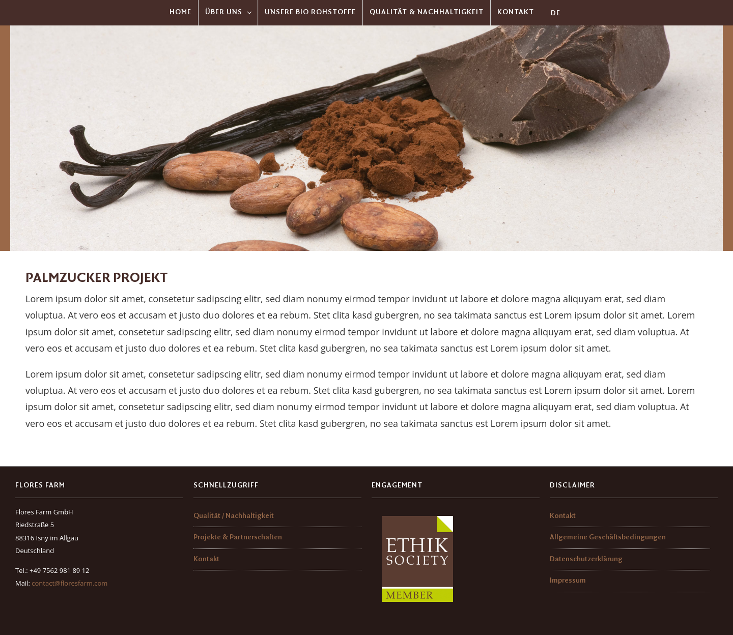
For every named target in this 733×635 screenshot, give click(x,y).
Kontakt (206, 559)
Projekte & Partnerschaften (237, 537)
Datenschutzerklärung (586, 559)
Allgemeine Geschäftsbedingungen (608, 537)
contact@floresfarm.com (69, 583)
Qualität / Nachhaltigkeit (233, 516)
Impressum (568, 581)
